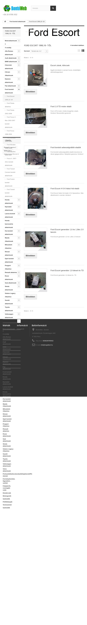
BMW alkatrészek (11, 61)
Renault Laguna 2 (10, 382)
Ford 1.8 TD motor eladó (61, 106)
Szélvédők (8, 356)
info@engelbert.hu (47, 448)
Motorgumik (9, 352)
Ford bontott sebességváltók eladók (66, 147)
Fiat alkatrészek (10, 86)
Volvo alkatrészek (11, 321)
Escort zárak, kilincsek (60, 65)
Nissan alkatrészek (9, 253)
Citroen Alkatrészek (9, 73)
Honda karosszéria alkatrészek (9, 224)
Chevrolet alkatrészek (9, 66)
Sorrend (27, 51)
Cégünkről (20, 432)
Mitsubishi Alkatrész (8, 246)
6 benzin (13, 394)
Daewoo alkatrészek (9, 80)
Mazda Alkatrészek (9, 239)
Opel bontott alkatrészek (9, 260)
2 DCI (6, 404)
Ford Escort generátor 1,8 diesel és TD (67, 270)
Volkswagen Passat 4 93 (11, 389)
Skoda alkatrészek (9, 288)
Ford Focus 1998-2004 (9, 132)
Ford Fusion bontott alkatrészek (10, 182)
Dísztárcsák (9, 349)
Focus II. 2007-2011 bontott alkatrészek (11, 162)
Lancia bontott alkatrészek (10, 215)
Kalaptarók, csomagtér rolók (10, 343)
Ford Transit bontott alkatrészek (10, 193)
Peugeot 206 (8, 411)
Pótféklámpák (9, 359)
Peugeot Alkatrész (8, 267)
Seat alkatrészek (10, 283)
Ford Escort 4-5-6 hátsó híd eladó (65, 188)
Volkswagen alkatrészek (9, 315)
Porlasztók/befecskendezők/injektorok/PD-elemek (13, 326)
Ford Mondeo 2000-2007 (10, 153)
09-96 (6, 394)
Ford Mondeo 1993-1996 (10, 139)
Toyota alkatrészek (9, 308)
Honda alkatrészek (9, 201)
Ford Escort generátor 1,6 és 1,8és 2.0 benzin (67, 230)
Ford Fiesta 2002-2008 (9, 111)
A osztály (8, 47)
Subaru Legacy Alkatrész (10, 295)
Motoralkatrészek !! (11, 42)
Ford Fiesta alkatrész (9, 104)
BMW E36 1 (8, 385)
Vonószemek (9, 363)
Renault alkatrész (11, 272)
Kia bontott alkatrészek (9, 232)
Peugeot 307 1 (9, 397)
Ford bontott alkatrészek (9, 91)
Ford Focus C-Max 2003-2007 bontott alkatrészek (10, 122)
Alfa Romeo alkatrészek (9, 52)
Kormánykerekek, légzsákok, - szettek (11, 335)
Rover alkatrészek (9, 277)
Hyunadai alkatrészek (9, 208)
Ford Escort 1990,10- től (9, 98)
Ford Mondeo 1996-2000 (10, 146)
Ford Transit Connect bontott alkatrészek (10, 172)
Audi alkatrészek (11, 58)
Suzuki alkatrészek (9, 301)
